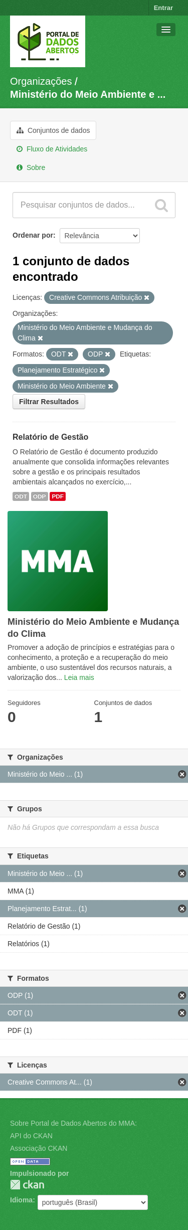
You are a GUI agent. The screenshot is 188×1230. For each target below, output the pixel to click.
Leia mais (79, 677)
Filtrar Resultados (49, 402)
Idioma (21, 1200)
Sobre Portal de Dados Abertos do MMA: (73, 1123)
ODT (21, 496)
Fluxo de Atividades (52, 149)
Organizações (41, 81)
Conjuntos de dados (53, 130)
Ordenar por (33, 235)
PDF (58, 496)
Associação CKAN (38, 1148)
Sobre (31, 167)
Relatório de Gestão (50, 437)
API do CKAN (31, 1136)
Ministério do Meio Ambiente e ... (87, 94)
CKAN (27, 1184)
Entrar (163, 8)
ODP (39, 496)
